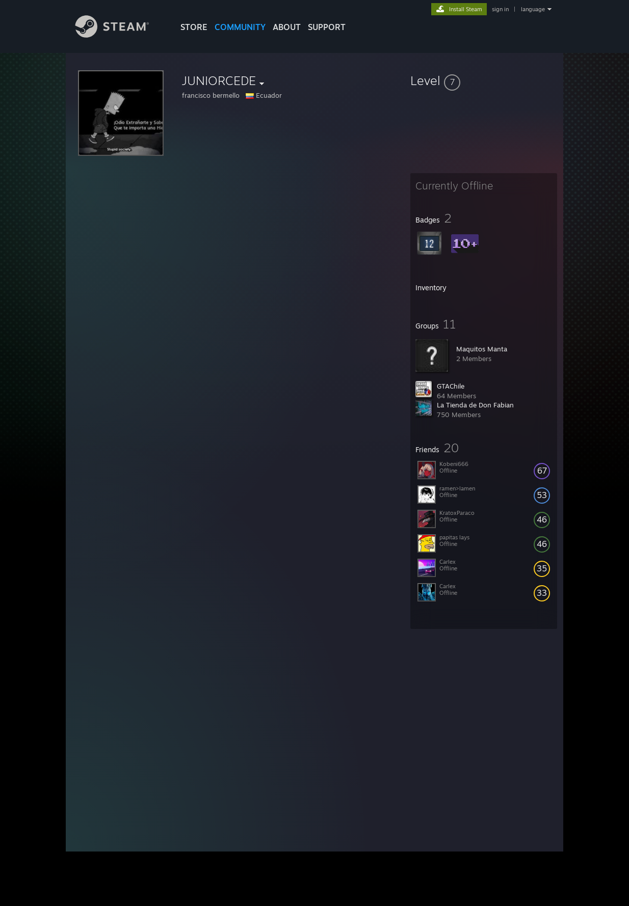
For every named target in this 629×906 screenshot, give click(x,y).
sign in (500, 9)
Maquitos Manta (481, 349)
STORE (193, 27)
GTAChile (450, 386)
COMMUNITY (240, 27)
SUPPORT (327, 27)
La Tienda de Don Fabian (475, 405)
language (533, 9)
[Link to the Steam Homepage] (120, 35)
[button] (483, 80)
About (287, 27)
